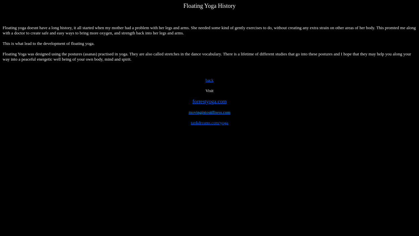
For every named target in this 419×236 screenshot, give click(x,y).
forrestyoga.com (209, 101)
